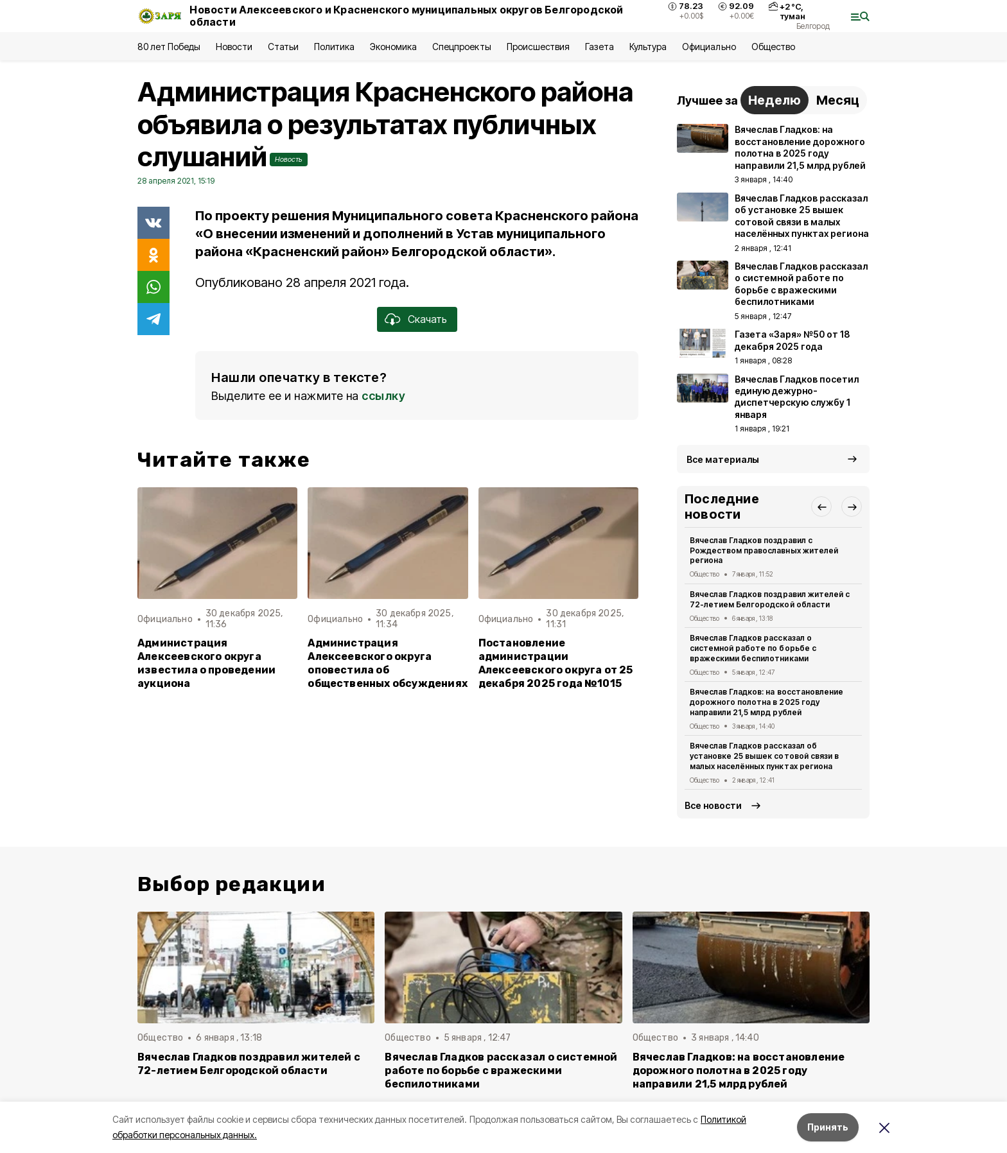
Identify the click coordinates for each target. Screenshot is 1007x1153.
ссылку (383, 396)
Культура (648, 46)
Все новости (713, 805)
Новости (234, 46)
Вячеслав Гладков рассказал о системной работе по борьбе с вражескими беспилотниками (753, 648)
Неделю (774, 100)
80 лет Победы (168, 46)
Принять (827, 1127)
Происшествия (538, 46)
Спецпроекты (461, 46)
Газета (599, 46)
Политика (334, 46)
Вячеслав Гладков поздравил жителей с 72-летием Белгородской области (770, 599)
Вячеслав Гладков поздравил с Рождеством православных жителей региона (764, 550)
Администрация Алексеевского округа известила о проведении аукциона (206, 663)
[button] (821, 506)
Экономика (393, 46)
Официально (708, 46)
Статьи (283, 46)
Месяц (837, 100)
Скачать (427, 319)
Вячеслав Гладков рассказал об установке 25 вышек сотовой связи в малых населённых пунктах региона (764, 756)
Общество (773, 46)
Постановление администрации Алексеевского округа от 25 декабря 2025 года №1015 (555, 663)
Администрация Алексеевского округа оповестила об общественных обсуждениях (388, 663)
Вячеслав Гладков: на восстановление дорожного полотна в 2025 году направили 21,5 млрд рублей (766, 702)
